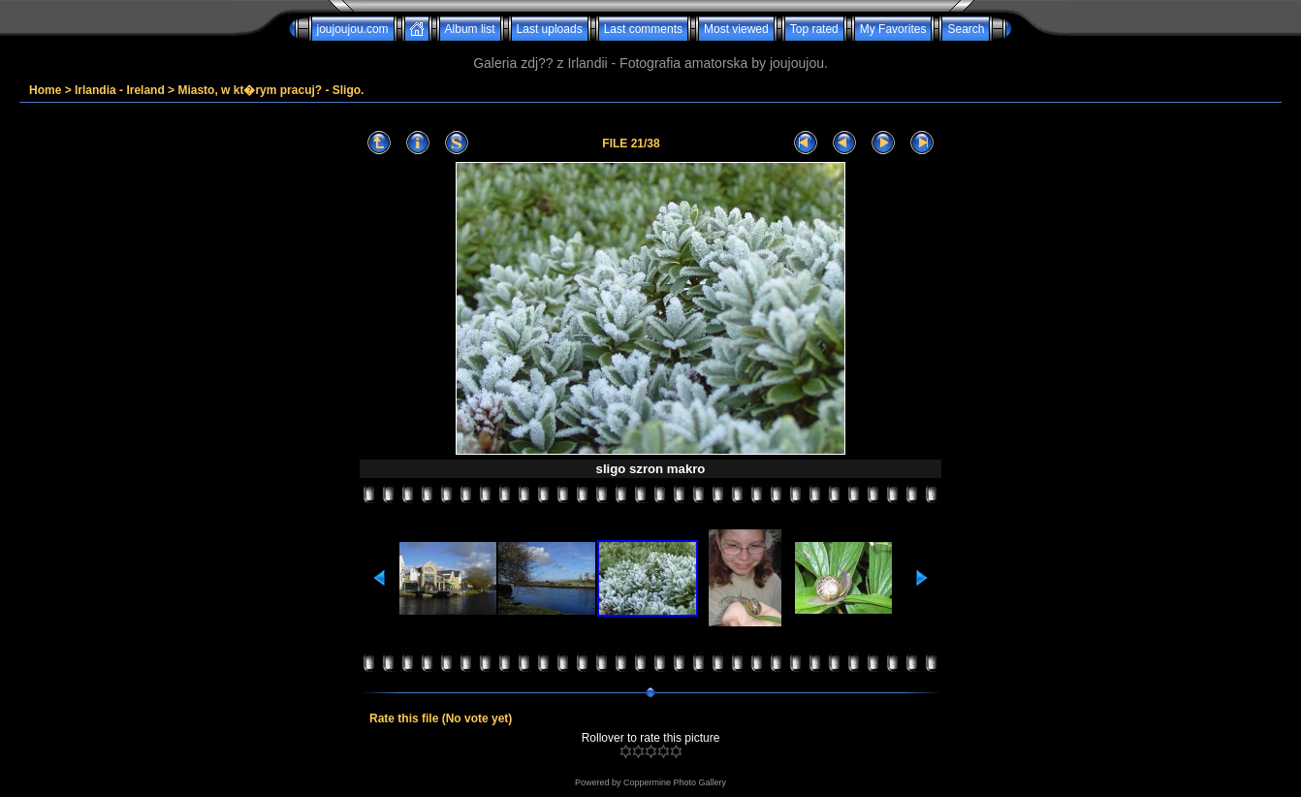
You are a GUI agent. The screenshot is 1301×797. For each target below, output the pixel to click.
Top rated (814, 29)
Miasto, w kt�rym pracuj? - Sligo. (270, 90)
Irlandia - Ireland (120, 90)
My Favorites (893, 29)
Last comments (643, 29)
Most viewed (736, 29)
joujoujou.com (353, 29)
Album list (470, 29)
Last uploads (550, 29)
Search (965, 29)
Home (45, 90)
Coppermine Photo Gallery (674, 782)
